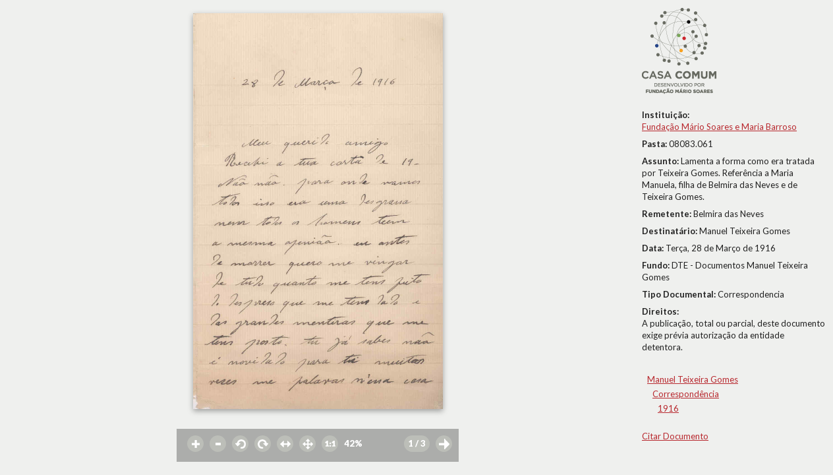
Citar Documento (675, 436)
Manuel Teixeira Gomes (692, 379)
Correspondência (685, 394)
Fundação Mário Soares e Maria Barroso (719, 126)
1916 (668, 408)
